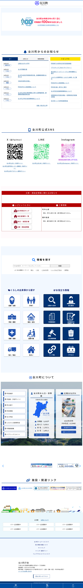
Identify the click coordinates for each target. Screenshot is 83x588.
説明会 (66, 270)
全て (10, 59)
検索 (60, 266)
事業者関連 (41, 59)
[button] (3, 464)
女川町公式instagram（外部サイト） (68, 163)
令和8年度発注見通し (24, 81)
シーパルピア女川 (56, 270)
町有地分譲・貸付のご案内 (59, 87)
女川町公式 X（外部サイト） (15, 163)
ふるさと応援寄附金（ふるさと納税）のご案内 (64, 78)
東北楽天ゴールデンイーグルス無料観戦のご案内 (64, 72)
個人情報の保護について (41, 543)
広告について (45, 518)
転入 (32, 270)
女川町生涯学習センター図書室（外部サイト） (15, 167)
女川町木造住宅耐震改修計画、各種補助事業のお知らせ (32, 76)
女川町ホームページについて (41, 540)
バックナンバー (68, 430)
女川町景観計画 (22, 69)
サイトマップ (41, 546)
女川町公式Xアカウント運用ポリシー (15, 171)
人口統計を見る (41, 433)
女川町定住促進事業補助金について (61, 91)
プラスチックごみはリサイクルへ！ (61, 67)
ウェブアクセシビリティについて (41, 552)
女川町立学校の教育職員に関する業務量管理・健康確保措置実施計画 (32, 93)
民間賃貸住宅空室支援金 (58, 95)
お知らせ (25, 59)
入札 (37, 270)
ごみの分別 (45, 270)
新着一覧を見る (42, 105)
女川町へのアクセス (42, 575)
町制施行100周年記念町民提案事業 (61, 63)
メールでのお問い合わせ (25, 570)
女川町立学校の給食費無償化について (29, 99)
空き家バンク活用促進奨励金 (59, 101)
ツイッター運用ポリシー (41, 549)
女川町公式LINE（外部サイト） (41, 163)
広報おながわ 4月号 (23, 63)
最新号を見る (68, 426)
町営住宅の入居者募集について (27, 87)
